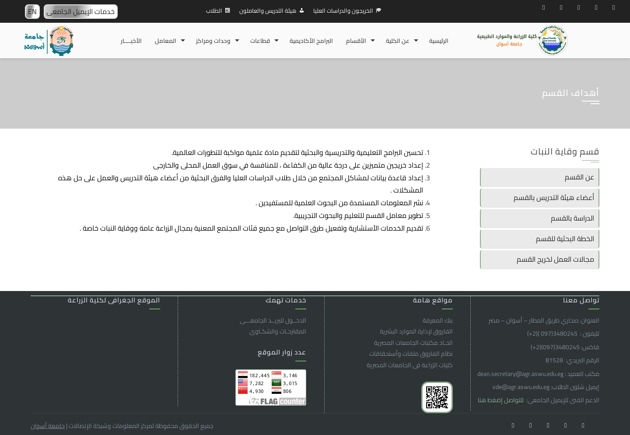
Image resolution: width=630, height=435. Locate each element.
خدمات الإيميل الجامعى (80, 11)
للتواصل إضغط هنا (501, 400)
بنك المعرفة (438, 320)
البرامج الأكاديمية (311, 40)
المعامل (165, 40)
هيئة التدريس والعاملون (267, 10)
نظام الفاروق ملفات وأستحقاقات (411, 353)
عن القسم (579, 176)
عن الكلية (398, 40)
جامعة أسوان (48, 425)
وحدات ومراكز (213, 40)
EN (32, 11)
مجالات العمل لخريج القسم (555, 259)
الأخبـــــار (131, 40)
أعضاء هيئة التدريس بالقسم (554, 197)
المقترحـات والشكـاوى (277, 331)
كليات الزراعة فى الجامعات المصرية (410, 365)
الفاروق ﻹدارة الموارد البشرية (416, 331)
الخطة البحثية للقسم (565, 238)
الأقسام (356, 40)
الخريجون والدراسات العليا (343, 10)
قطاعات (260, 40)
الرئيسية (438, 40)
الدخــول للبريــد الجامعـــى (273, 320)
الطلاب (214, 10)
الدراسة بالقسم (572, 218)
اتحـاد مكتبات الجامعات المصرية (413, 342)
